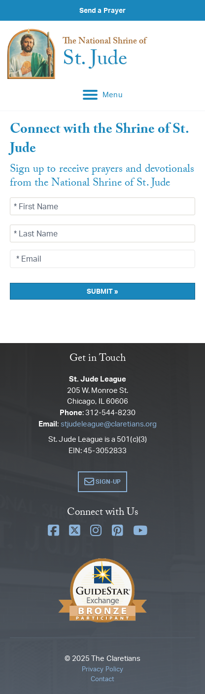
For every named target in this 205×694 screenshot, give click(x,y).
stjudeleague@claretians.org (109, 423)
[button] (103, 482)
